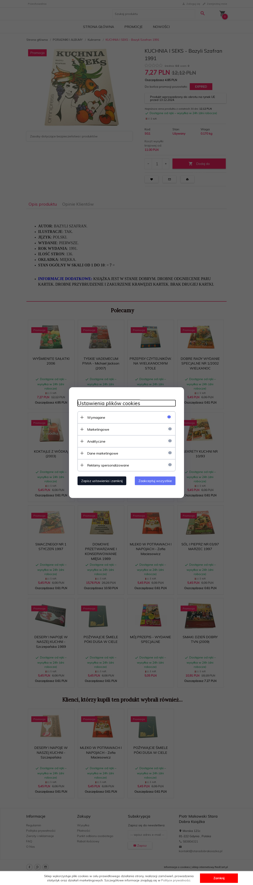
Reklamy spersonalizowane (108, 465)
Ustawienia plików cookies (109, 403)
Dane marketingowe (102, 453)
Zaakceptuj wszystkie (155, 480)
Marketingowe (98, 429)
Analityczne (96, 441)
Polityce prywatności (175, 880)
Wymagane (96, 417)
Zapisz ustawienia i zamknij (102, 480)
